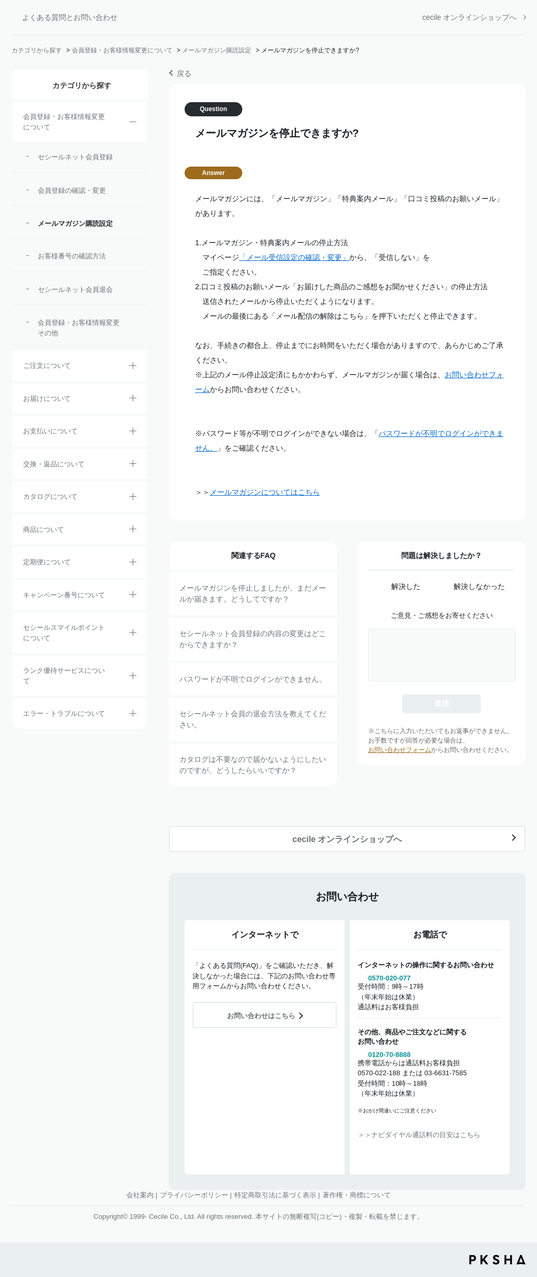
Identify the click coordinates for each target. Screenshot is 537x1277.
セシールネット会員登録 (75, 157)
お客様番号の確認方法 (72, 256)
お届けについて (47, 398)
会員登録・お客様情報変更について (122, 50)
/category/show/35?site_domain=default (133, 498)
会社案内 (140, 1195)
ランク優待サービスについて (64, 676)
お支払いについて (50, 431)
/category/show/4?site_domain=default (133, 531)
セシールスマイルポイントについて (64, 633)
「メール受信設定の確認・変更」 (294, 257)
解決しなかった (479, 586)
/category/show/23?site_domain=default (133, 715)
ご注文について (47, 365)
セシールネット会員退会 (75, 289)
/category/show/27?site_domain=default (133, 596)
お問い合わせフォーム (399, 750)
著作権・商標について (357, 1195)
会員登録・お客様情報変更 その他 (81, 328)
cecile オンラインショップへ (469, 17)
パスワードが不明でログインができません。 (252, 679)
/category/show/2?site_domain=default (133, 367)
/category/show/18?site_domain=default (133, 433)
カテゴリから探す (37, 50)
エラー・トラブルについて (64, 713)
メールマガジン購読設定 (216, 50)
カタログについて (50, 496)
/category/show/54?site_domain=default (133, 677)
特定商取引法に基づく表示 (275, 1195)
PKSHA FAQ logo (497, 1260)
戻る (184, 73)
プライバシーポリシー (194, 1195)
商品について (43, 529)
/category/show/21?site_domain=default (133, 123)
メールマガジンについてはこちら (265, 492)
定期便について (47, 562)
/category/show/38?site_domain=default (133, 564)
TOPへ (521, 1211)
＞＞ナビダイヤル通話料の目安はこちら (419, 1135)
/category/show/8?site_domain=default (133, 400)
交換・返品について (53, 464)
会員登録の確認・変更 (72, 190)
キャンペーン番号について (64, 595)
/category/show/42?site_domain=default (133, 634)
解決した (406, 586)
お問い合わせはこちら (261, 1016)
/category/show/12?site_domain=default (133, 465)
